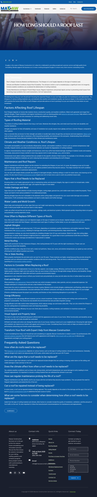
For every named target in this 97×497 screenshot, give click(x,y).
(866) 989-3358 (7, 2)
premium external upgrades (12, 336)
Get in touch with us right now (65, 336)
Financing (46, 8)
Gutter (78, 471)
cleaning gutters (21, 230)
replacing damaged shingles (70, 114)
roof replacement (20, 282)
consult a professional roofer (18, 391)
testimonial (38, 8)
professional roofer (30, 175)
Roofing (78, 467)
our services (27, 8)
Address (35, 440)
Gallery (54, 8)
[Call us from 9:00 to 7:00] (29, 451)
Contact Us (62, 8)
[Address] (29, 439)
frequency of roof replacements (17, 351)
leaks (59, 153)
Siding (78, 466)
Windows (78, 469)
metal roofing (80, 220)
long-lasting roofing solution (23, 261)
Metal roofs (87, 134)
